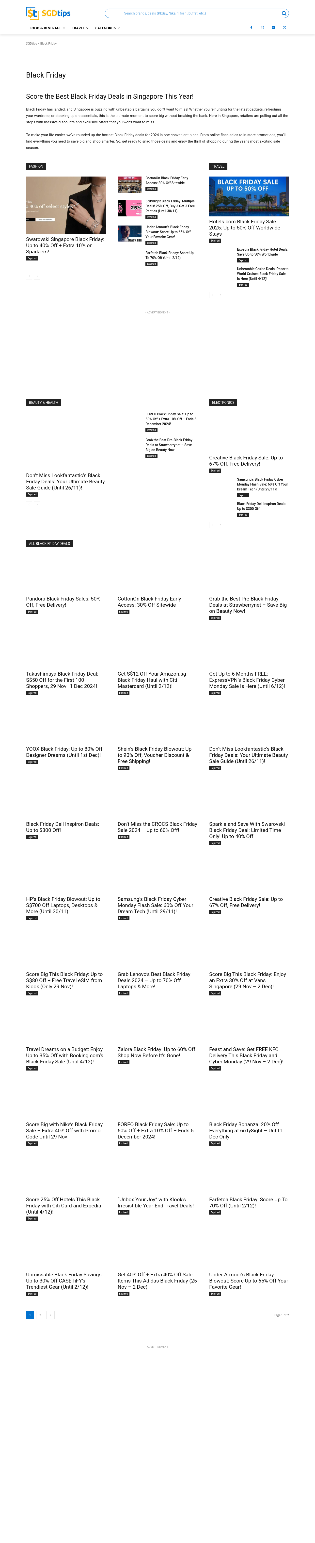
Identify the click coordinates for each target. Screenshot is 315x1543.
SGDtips (31, 43)
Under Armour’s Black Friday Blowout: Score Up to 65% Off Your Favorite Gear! (168, 232)
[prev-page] (29, 276)
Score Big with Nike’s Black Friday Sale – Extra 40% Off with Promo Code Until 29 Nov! (64, 1130)
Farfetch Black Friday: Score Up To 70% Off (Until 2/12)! (248, 1203)
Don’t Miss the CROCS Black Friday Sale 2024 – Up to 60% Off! (157, 827)
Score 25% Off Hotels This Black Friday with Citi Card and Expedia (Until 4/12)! (63, 1206)
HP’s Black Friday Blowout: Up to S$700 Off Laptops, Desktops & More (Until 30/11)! (63, 905)
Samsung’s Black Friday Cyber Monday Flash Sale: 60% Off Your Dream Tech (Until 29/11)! (262, 484)
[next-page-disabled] (37, 505)
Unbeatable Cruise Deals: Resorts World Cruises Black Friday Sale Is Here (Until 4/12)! (262, 274)
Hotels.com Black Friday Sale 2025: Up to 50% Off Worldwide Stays (244, 228)
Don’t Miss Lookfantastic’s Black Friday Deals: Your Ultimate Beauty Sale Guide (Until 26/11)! (65, 481)
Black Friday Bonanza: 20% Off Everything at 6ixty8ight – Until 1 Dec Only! (246, 1130)
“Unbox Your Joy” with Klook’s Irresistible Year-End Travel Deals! (156, 1203)
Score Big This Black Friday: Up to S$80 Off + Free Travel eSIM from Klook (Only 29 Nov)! (64, 980)
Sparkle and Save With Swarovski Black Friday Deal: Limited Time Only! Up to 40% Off (247, 830)
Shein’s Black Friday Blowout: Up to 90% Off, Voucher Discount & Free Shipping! (155, 755)
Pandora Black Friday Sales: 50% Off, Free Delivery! (63, 602)
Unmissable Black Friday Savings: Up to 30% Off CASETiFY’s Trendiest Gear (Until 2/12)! (64, 1281)
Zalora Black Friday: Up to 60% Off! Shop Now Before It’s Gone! (157, 1052)
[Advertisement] (157, 349)
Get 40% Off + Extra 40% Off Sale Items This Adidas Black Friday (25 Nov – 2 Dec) (157, 1281)
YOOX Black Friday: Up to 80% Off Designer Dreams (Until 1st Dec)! (64, 752)
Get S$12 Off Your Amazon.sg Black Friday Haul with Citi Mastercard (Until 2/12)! (152, 680)
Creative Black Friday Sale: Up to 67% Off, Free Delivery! (246, 461)
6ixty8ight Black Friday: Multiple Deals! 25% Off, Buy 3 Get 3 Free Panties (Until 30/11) (170, 206)
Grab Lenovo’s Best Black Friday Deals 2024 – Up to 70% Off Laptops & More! (154, 980)
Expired (32, 258)
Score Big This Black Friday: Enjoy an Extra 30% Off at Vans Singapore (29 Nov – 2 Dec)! (247, 980)
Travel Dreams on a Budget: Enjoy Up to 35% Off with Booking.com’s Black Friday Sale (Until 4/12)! (64, 1055)
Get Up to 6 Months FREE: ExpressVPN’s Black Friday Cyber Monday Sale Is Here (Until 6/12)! (247, 680)
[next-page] (37, 276)
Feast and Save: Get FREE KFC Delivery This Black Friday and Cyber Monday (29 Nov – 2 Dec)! (246, 1055)
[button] (197, 13)
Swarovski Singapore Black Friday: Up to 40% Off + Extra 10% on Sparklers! (65, 245)
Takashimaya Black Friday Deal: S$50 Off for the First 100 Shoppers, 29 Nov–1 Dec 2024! (62, 680)
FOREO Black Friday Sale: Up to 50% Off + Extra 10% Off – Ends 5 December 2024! (170, 419)
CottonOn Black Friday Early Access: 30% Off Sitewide (149, 602)
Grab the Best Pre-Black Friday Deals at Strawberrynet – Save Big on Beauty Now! (168, 445)
